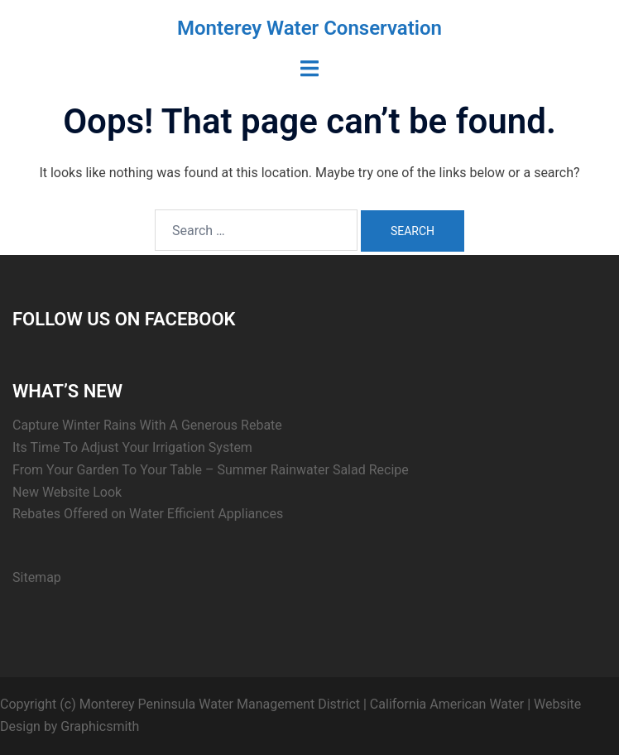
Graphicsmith (99, 726)
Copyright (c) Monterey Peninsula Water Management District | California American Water (262, 704)
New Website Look (67, 492)
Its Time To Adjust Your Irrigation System (132, 447)
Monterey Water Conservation (309, 28)
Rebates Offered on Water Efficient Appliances (147, 514)
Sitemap (36, 577)
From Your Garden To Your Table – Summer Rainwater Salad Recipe (210, 470)
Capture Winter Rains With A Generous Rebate (147, 425)
